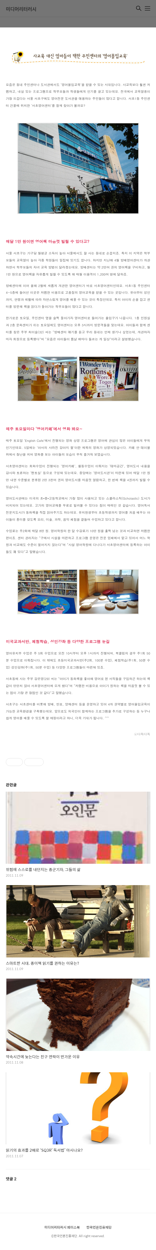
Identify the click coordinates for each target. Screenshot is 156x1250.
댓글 (11, 1179)
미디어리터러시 (21, 9)
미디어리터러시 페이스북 (62, 1227)
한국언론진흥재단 (99, 1227)
